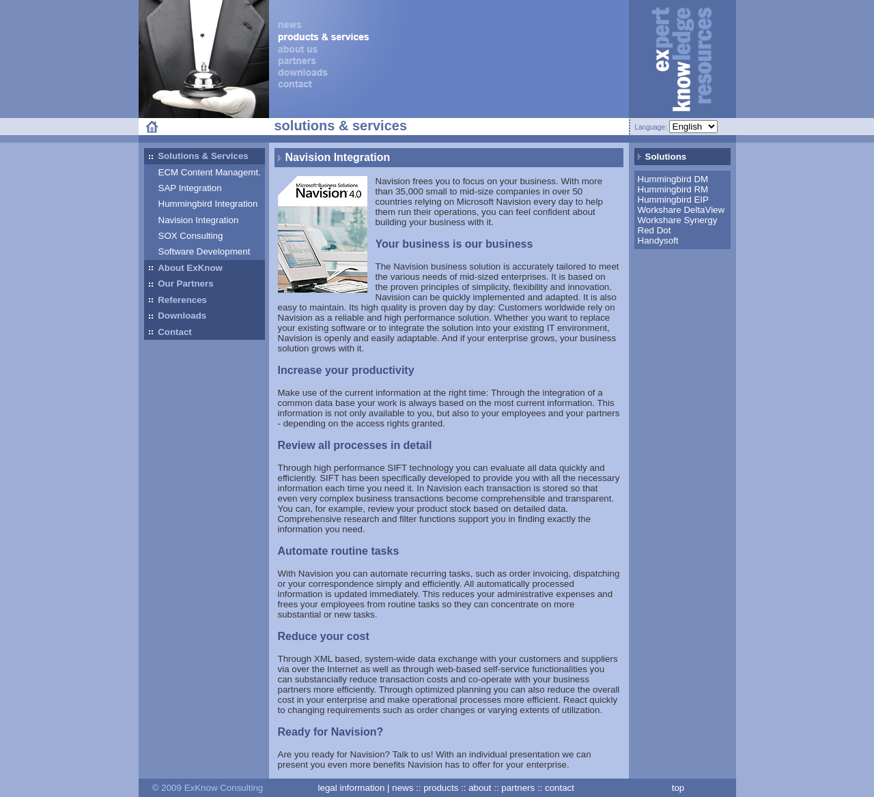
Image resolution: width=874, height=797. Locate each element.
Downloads (177, 316)
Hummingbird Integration (208, 204)
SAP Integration (190, 188)
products (440, 788)
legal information (351, 788)
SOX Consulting (190, 236)
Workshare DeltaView (681, 210)
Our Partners (181, 284)
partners (518, 788)
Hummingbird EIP (673, 199)
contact (559, 788)
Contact (170, 332)
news (402, 788)
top (678, 788)
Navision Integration (198, 220)
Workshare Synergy (678, 220)
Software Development (204, 251)
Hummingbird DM (673, 179)
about (479, 788)
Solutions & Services (199, 157)
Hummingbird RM (673, 189)
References (178, 300)
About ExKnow (186, 268)
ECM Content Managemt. (209, 172)
